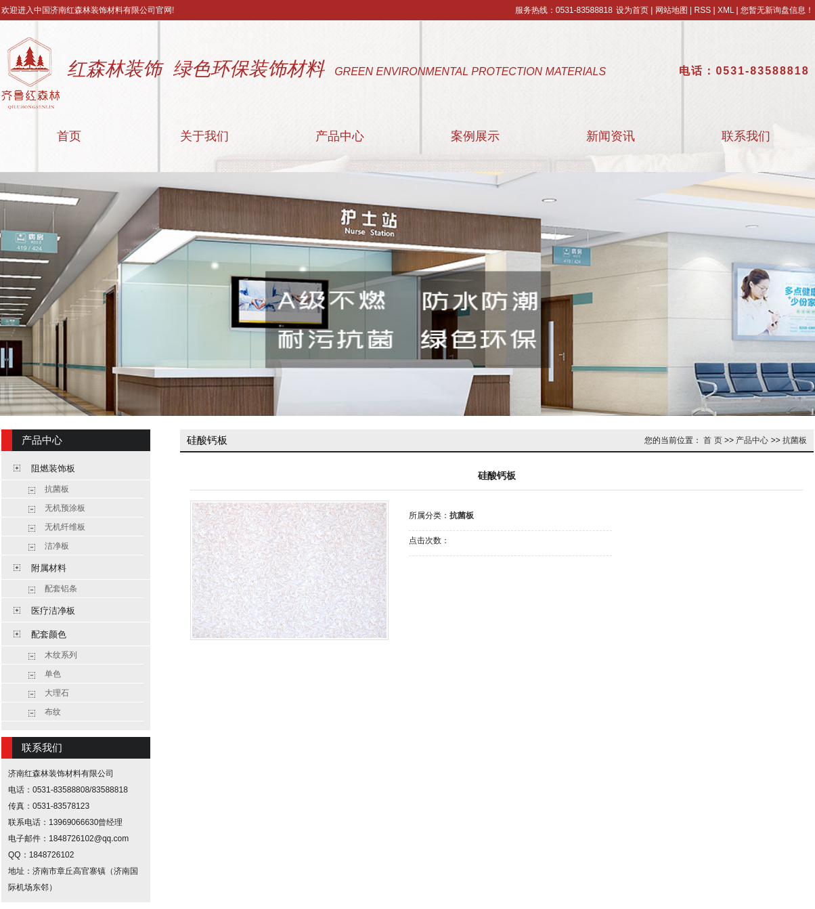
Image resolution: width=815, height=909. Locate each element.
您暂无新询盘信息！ (777, 10)
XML (726, 10)
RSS (702, 10)
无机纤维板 (65, 527)
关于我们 (204, 136)
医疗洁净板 (53, 611)
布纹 (53, 712)
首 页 (712, 440)
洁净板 (57, 546)
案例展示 (475, 136)
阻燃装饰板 (53, 468)
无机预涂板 (65, 508)
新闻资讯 (610, 136)
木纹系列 (61, 655)
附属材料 (48, 568)
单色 (53, 674)
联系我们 (746, 136)
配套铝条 (61, 588)
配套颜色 (48, 634)
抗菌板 (57, 489)
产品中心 (339, 136)
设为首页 (632, 10)
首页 (69, 136)
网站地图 (671, 10)
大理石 (57, 693)
